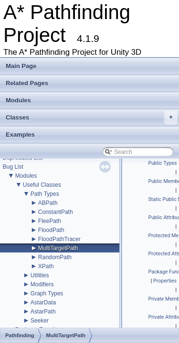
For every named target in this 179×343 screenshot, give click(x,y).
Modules (18, 100)
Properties (165, 281)
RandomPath (55, 257)
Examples (20, 134)
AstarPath (43, 311)
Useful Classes (42, 185)
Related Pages (27, 83)
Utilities (40, 275)
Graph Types (47, 293)
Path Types (45, 194)
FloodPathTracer (59, 239)
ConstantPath (55, 212)
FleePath (49, 221)
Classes (92, 117)
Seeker (40, 320)
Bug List (12, 166)
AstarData (43, 302)
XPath (46, 266)
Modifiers (42, 284)
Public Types (162, 163)
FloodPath (51, 230)
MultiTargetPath (58, 248)
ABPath (48, 203)
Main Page (21, 66)
